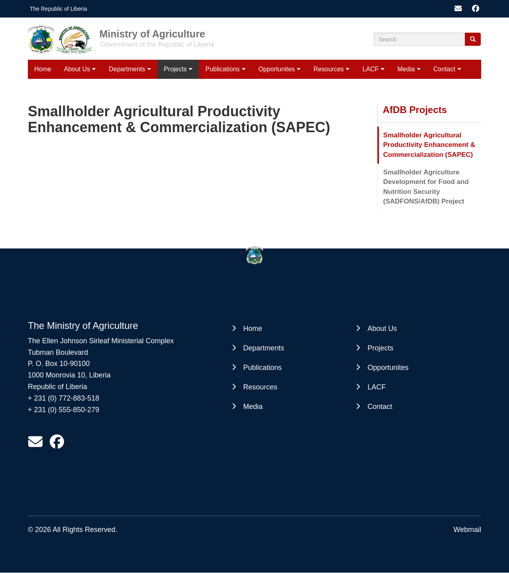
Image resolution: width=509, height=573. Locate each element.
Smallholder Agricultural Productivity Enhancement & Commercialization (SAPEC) (429, 144)
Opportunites (276, 69)
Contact (444, 69)
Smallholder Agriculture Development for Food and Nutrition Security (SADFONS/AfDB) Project (426, 186)
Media (406, 69)
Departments (127, 69)
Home (42, 69)
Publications (223, 69)
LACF (370, 69)
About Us (77, 69)
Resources (328, 69)
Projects (175, 69)
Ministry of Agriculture (152, 33)
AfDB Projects (415, 109)
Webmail (467, 530)
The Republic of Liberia (58, 9)
